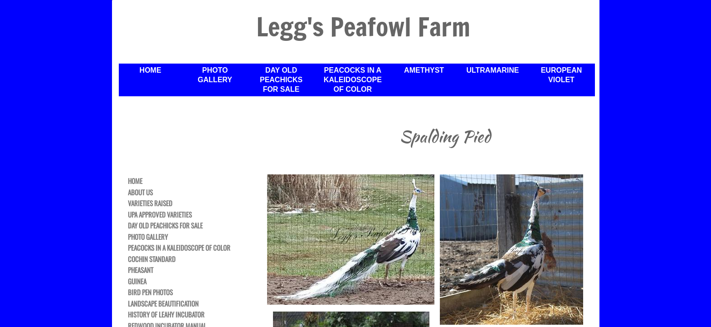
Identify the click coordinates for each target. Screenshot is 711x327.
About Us (140, 192)
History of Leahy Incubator (166, 314)
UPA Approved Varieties (160, 214)
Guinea (137, 281)
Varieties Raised (150, 203)
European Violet (561, 75)
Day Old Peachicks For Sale (281, 79)
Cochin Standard (151, 259)
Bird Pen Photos (150, 292)
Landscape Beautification (163, 303)
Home (150, 70)
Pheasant (140, 270)
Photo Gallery (215, 75)
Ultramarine (492, 70)
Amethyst (424, 70)
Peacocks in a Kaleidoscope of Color (353, 79)
